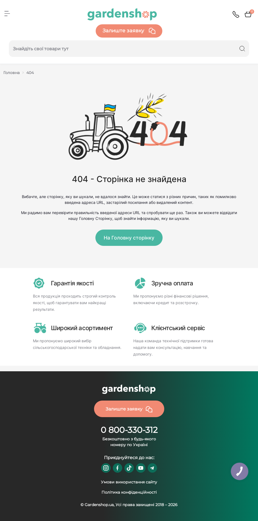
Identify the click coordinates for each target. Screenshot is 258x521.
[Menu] (7, 13)
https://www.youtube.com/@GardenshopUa (140, 468)
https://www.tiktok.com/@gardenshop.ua (129, 468)
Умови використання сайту (129, 482)
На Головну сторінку (129, 238)
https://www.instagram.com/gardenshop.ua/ (106, 468)
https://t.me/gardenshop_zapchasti (152, 468)
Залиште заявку (129, 31)
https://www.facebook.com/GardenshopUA (117, 468)
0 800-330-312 (129, 430)
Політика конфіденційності (129, 492)
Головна (11, 72)
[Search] (242, 48)
